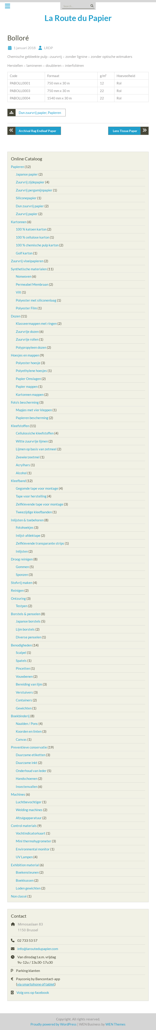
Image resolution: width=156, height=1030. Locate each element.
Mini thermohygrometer (33, 841)
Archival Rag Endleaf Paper (37, 131)
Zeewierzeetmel (28, 457)
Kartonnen (18, 222)
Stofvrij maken (21, 583)
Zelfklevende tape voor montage (39, 504)
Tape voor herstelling (31, 496)
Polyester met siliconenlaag (36, 300)
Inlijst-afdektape (28, 535)
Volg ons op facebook (32, 992)
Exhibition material (25, 865)
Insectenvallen (26, 787)
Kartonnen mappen (30, 394)
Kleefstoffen (20, 426)
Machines (18, 794)
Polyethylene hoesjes (31, 371)
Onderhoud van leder (31, 771)
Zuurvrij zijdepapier (30, 182)
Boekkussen (25, 880)
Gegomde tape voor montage (37, 488)
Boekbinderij (20, 716)
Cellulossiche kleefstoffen (35, 433)
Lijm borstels (25, 629)
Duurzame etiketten (30, 755)
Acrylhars (23, 465)
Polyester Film (26, 308)
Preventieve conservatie (29, 747)
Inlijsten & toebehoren (27, 520)
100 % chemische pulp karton (37, 245)
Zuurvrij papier (27, 214)
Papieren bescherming (32, 418)
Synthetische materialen (29, 269)
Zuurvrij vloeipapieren (27, 261)
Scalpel (21, 652)
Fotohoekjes (25, 527)
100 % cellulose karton (32, 237)
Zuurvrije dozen (27, 331)
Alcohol (21, 473)
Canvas (21, 739)
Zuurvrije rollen (27, 339)
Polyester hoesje (28, 363)
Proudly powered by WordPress (53, 1024)
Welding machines (29, 810)
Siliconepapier (26, 198)
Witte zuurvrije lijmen (32, 441)
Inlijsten (22, 551)
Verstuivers (24, 692)
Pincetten (23, 668)
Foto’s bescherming (25, 402)
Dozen (15, 316)
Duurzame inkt (26, 763)
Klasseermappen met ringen (36, 323)
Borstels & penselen (25, 614)
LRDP (48, 48)
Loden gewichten (28, 888)
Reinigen (17, 590)
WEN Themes (115, 1024)
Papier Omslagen (28, 379)
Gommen (22, 567)
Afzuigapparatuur (29, 818)
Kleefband (18, 481)
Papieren (54, 113)
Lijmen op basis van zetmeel (36, 449)
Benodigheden (21, 645)
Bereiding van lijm (29, 684)
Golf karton (24, 253)
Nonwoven (23, 276)
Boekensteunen (27, 872)
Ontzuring (18, 598)
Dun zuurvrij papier (33, 113)
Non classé (19, 896)
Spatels (21, 661)
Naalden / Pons (27, 724)
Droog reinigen (22, 559)
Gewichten (24, 708)
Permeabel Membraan (32, 284)
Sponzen (22, 575)
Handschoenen (26, 778)
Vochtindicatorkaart (30, 833)
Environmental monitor (33, 849)
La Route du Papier (78, 18)
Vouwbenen (24, 676)
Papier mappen (27, 386)
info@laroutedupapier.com (37, 948)
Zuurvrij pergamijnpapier (34, 190)
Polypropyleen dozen (31, 347)
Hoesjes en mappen (25, 355)
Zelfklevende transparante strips (40, 543)
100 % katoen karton (31, 229)
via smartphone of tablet (36, 984)
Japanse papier (27, 174)
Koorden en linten (29, 731)
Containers (24, 700)
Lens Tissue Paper (125, 131)
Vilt (18, 292)
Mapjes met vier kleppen (34, 410)
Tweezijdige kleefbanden (34, 512)
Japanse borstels (28, 621)
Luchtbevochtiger (29, 802)
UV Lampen (24, 857)
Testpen (21, 606)
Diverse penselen (28, 637)
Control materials (24, 826)
